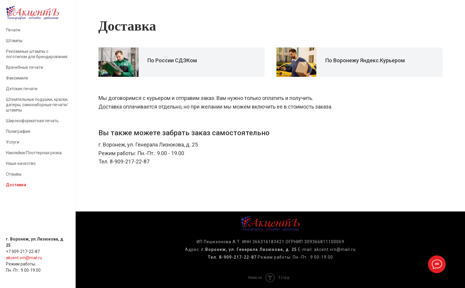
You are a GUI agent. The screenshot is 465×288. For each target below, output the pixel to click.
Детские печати (21, 88)
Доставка (16, 184)
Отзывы (13, 174)
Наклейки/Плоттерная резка (34, 152)
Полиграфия (18, 131)
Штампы (14, 40)
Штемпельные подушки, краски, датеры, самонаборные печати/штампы (37, 104)
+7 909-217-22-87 (23, 251)
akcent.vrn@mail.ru (24, 257)
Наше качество (21, 163)
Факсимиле (17, 78)
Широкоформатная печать (32, 120)
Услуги (12, 142)
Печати (13, 30)
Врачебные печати (24, 67)
